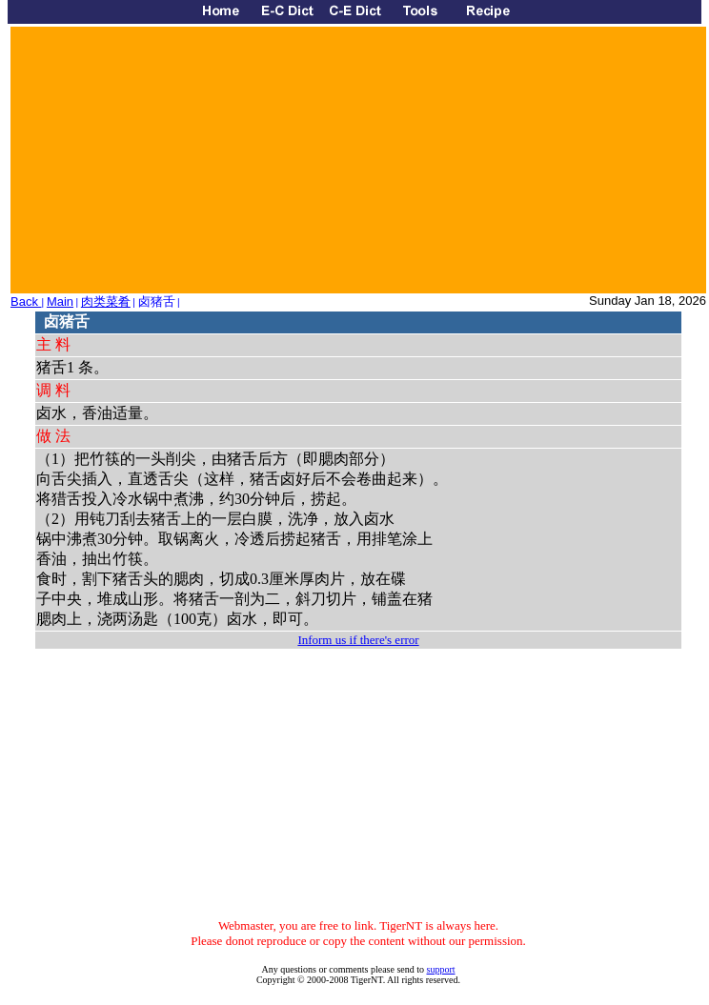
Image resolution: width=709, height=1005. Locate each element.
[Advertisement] (244, 160)
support (441, 969)
